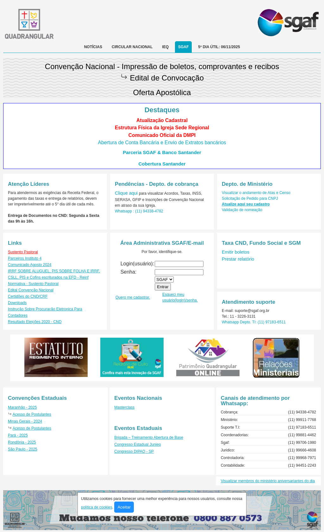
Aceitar (123, 507)
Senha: (129, 272)
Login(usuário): (137, 263)
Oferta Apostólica (162, 92)
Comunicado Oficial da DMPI (162, 135)
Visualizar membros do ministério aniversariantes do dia (268, 481)
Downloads (17, 303)
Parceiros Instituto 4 (24, 258)
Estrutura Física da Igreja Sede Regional (162, 127)
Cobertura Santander (161, 163)
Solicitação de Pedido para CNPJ (250, 198)
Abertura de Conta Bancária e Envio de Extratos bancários (162, 142)
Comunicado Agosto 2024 (29, 265)
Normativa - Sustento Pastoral (33, 284)
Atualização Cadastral (162, 120)
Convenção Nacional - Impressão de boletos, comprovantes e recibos (162, 66)
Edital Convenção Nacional (30, 290)
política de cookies (96, 507)
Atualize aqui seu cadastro (246, 204)
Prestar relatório (238, 259)
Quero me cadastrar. (132, 297)
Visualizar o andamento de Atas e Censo (256, 193)
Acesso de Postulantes (32, 414)
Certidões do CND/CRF (27, 296)
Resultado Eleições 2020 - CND (34, 322)
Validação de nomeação (242, 210)
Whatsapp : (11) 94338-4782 (139, 211)
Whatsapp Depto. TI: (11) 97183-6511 (254, 322)
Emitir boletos (235, 252)
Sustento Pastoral (23, 252)
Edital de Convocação (167, 78)
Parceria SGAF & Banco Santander (162, 152)
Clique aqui (127, 193)
